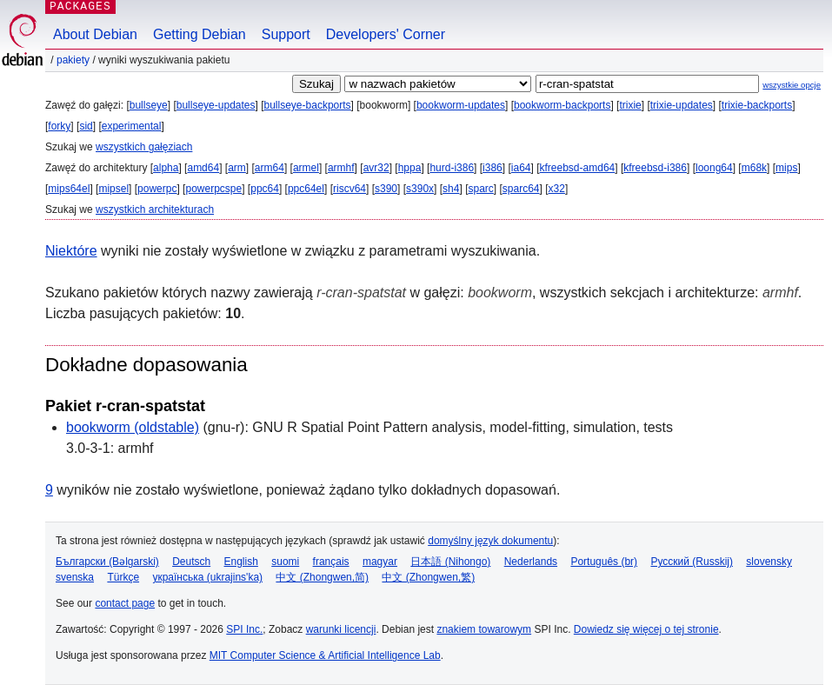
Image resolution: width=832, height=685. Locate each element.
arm (237, 168)
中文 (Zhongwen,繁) (428, 577)
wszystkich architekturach (155, 209)
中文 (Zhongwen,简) (322, 577)
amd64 (203, 168)
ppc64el (306, 189)
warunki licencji (341, 629)
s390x (420, 189)
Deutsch (191, 561)
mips (786, 168)
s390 (386, 189)
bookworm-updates (460, 105)
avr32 (376, 168)
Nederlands (530, 561)
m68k (754, 168)
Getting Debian (199, 34)
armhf (341, 168)
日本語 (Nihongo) (450, 561)
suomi (285, 561)
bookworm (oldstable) (132, 427)
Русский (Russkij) (691, 561)
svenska (75, 577)
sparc (480, 189)
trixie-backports (757, 105)
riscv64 (349, 189)
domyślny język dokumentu (490, 541)
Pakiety (73, 60)
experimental (132, 126)
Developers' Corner (385, 34)
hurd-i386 (451, 168)
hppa (410, 168)
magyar (380, 561)
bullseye (149, 105)
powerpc (156, 189)
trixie (630, 105)
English (241, 561)
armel (306, 168)
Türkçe (123, 577)
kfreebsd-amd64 (578, 168)
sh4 (451, 189)
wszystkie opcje (791, 85)
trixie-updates (681, 105)
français (331, 561)
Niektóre (71, 250)
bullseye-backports (307, 105)
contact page (125, 603)
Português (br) (603, 561)
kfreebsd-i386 (655, 168)
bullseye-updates (216, 105)
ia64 (521, 168)
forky (59, 126)
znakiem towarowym (483, 629)
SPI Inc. (244, 629)
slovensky (769, 561)
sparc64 (521, 189)
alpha (165, 168)
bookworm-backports (562, 105)
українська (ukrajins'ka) (207, 577)
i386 (493, 168)
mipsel (113, 189)
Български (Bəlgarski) (107, 561)
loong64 (714, 168)
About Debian (95, 34)
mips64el (69, 189)
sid (85, 126)
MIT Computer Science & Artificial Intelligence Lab (325, 655)
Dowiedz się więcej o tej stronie (646, 629)
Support (286, 34)
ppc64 (264, 189)
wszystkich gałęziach (144, 147)
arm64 (269, 168)
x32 (557, 189)
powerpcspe (213, 189)
